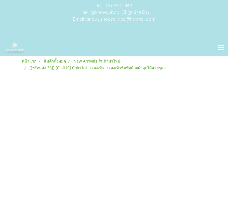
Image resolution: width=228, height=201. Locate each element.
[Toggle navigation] (221, 48)
